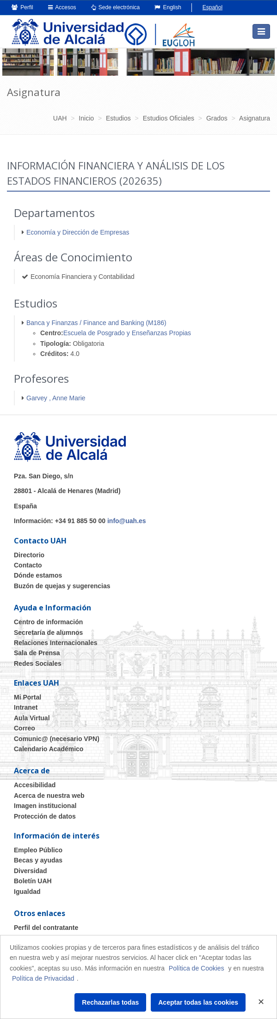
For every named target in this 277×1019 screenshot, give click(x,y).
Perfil (22, 7)
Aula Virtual (32, 718)
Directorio (29, 555)
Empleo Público (38, 850)
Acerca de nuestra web (49, 795)
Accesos (62, 7)
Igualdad (27, 891)
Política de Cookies (196, 968)
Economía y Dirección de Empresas (77, 232)
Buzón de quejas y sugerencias (62, 586)
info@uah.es (126, 521)
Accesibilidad (34, 785)
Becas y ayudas (38, 860)
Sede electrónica (115, 7)
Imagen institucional (45, 805)
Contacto (28, 565)
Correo (24, 728)
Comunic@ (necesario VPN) (56, 738)
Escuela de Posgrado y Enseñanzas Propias (127, 333)
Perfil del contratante (46, 927)
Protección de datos (45, 816)
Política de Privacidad (43, 978)
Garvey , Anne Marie (56, 398)
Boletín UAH (33, 881)
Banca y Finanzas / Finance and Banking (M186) (96, 322)
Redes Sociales (38, 663)
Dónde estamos (38, 575)
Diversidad (30, 870)
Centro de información (48, 622)
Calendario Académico (48, 749)
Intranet (25, 707)
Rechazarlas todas (110, 1002)
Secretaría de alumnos (48, 632)
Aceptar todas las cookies (198, 1002)
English (167, 7)
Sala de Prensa (37, 653)
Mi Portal (27, 697)
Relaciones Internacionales (56, 642)
